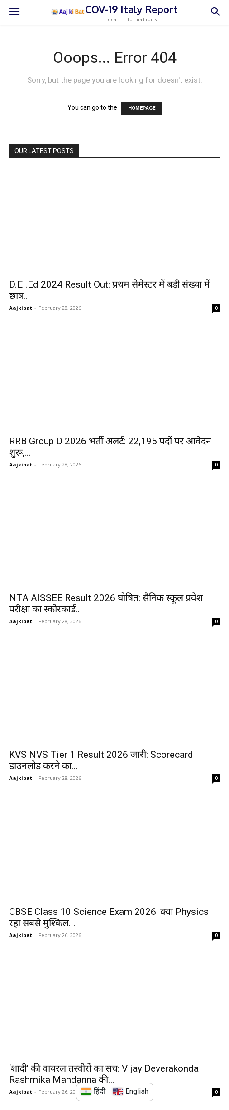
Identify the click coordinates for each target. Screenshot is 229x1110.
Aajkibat (20, 307)
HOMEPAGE (141, 108)
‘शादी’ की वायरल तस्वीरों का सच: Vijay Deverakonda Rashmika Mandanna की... (104, 1074)
